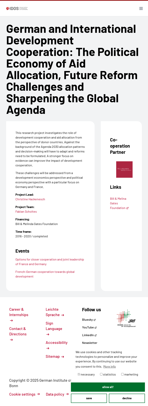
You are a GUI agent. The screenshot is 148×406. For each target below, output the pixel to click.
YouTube (89, 327)
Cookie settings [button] (24, 394)
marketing (129, 374)
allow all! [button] (108, 387)
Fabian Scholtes (26, 211)
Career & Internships (18, 314)
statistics (108, 374)
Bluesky (89, 319)
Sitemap (55, 356)
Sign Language (54, 328)
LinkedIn (89, 335)
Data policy (57, 394)
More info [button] (109, 366)
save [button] (89, 398)
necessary (86, 374)
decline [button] (127, 398)
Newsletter (89, 342)
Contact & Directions (18, 333)
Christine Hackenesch (30, 199)
